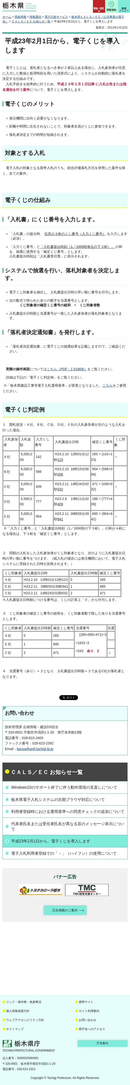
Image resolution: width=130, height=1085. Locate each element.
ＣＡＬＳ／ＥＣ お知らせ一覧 (31, 21)
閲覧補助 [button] (111, 10)
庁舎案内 (102, 1043)
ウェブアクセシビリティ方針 (25, 1020)
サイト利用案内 (89, 1011)
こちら (107, 385)
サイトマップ (15, 1029)
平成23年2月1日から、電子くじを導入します (50, 841)
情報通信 (35, 17)
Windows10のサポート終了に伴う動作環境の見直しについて (64, 787)
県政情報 (20, 17)
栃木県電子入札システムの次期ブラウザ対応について (58, 800)
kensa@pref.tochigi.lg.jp (35, 749)
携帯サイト (86, 1002)
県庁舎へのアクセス (92, 1029)
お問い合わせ (87, 1020)
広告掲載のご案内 (65, 910)
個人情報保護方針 (18, 1011)
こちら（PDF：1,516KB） (67, 369)
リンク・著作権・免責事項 (23, 1002)
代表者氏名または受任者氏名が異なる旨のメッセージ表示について (67, 826)
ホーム (6, 17)
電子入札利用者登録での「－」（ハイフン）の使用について (64, 853)
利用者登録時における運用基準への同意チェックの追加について (67, 811)
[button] (99, 6)
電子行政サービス (56, 17)
